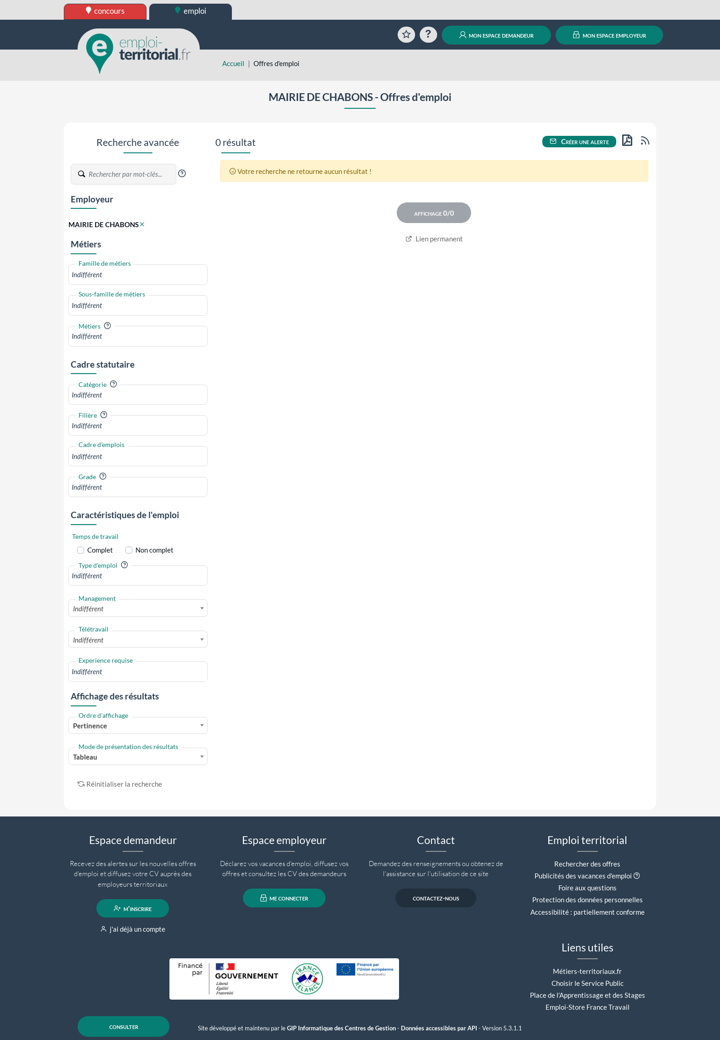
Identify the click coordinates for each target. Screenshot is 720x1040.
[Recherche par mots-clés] (131, 174)
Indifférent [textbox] (88, 608)
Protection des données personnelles (587, 899)
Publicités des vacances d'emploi (583, 876)
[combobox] (138, 275)
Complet (100, 550)
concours (105, 11)
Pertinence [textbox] (90, 725)
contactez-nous (436, 898)
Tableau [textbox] (85, 757)
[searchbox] (138, 274)
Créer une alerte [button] (579, 141)
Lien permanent (434, 239)
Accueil (233, 63)
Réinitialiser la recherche (120, 784)
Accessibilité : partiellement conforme (587, 912)
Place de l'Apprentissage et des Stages (587, 995)
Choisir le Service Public (587, 983)
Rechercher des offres (587, 864)
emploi (190, 11)
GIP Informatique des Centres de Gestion (341, 1028)
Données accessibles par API (439, 1028)
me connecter (284, 898)
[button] (182, 173)
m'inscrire (133, 908)
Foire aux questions (587, 887)
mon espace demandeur (496, 35)
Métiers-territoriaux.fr (587, 971)
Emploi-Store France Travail (588, 1007)
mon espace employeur (609, 35)
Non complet (154, 550)
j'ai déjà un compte (133, 929)
